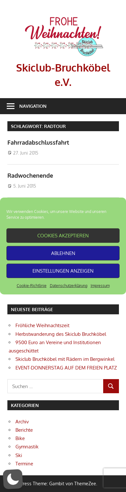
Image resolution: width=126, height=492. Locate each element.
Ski (18, 455)
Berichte (24, 430)
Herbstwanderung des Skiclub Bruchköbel (60, 334)
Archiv (22, 422)
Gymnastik (27, 447)
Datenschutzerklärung (68, 285)
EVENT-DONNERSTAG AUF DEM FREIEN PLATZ (66, 368)
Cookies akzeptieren (63, 235)
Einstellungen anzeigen (63, 270)
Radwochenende (30, 175)
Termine (24, 464)
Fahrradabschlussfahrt (38, 142)
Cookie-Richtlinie (32, 285)
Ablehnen (63, 253)
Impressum (100, 285)
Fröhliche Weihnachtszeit (42, 325)
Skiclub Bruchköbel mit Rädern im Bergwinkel (64, 359)
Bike (20, 438)
